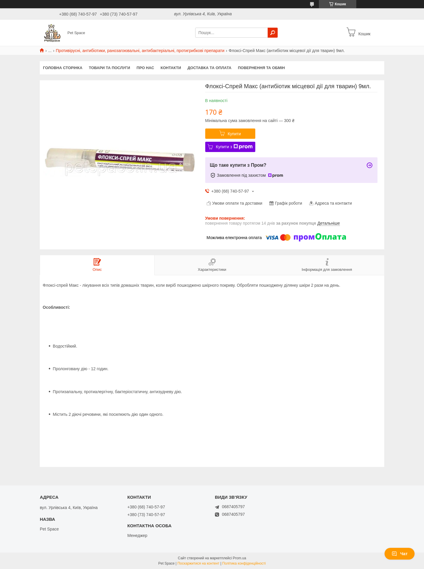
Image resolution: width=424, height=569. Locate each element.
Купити (234, 133)
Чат (400, 553)
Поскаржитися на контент (198, 563)
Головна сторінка (62, 68)
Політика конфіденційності (244, 563)
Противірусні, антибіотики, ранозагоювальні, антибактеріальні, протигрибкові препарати (140, 50)
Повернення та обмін (261, 68)
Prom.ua (239, 558)
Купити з (234, 146)
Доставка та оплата (209, 68)
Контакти (170, 68)
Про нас (145, 68)
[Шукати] (273, 33)
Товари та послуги (109, 68)
